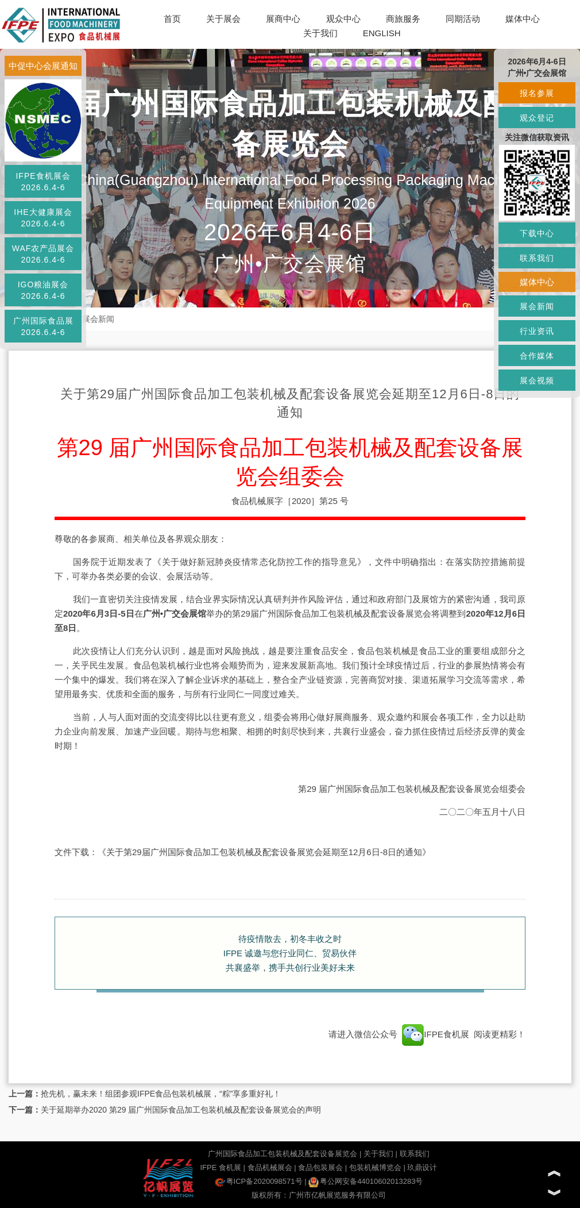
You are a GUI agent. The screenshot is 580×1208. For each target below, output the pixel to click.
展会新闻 (98, 319)
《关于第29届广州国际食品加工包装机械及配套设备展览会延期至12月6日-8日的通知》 (264, 852)
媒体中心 (522, 19)
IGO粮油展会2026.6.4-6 (43, 290)
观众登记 (537, 117)
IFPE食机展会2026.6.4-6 (43, 181)
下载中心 (537, 233)
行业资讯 (537, 331)
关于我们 (320, 33)
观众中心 (343, 19)
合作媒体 (537, 355)
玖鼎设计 (422, 1167)
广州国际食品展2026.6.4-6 (43, 326)
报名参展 (537, 93)
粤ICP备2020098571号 (259, 1181)
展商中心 (283, 19)
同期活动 (463, 19)
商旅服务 (403, 19)
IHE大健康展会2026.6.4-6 (43, 217)
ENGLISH (382, 33)
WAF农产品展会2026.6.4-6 (43, 254)
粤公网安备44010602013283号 (365, 1181)
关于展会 (223, 19)
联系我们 (415, 1153)
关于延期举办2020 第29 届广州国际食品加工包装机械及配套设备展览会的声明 (181, 1109)
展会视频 (537, 380)
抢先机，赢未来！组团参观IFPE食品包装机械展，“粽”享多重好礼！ (161, 1093)
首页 (172, 19)
